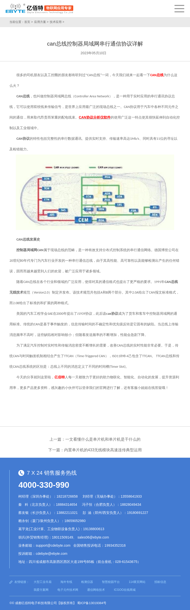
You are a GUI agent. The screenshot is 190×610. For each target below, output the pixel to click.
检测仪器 (87, 582)
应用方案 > (41, 22)
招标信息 (160, 582)
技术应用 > (57, 22)
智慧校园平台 (111, 582)
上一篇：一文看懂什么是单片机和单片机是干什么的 (95, 439)
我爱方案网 (41, 590)
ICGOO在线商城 (125, 590)
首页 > (28, 22)
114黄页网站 (137, 582)
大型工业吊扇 (42, 582)
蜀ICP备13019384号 (92, 603)
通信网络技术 (96, 590)
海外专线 (66, 582)
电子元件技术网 (67, 590)
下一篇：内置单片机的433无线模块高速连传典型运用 (95, 450)
